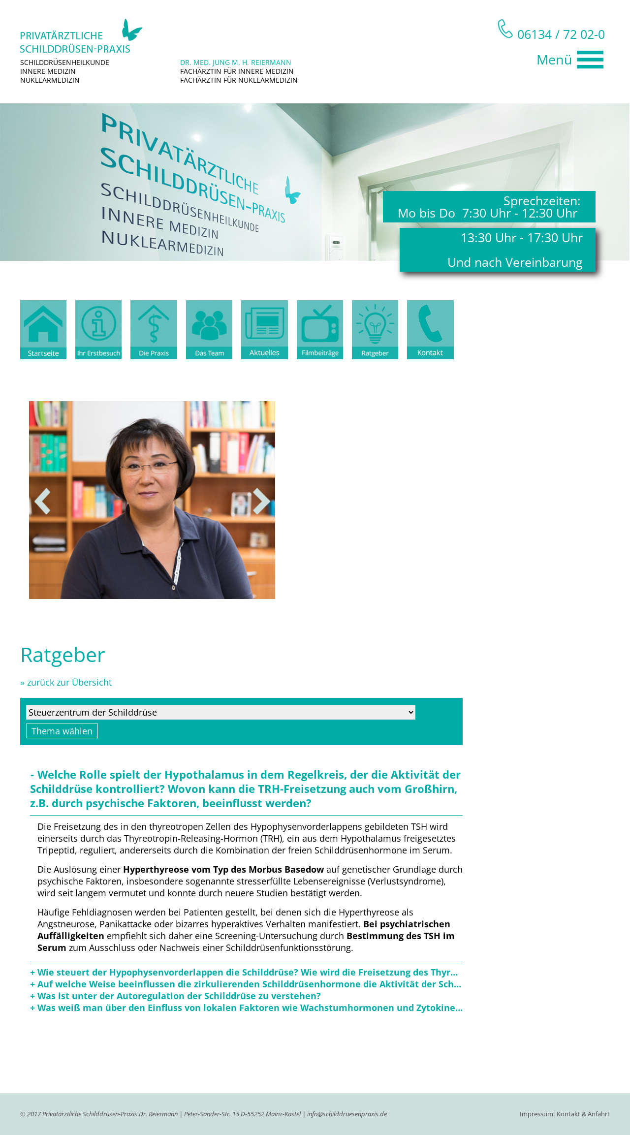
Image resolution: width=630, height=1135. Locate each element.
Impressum (536, 1113)
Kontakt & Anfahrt (583, 1113)
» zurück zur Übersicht (66, 682)
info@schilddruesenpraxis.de (347, 1113)
